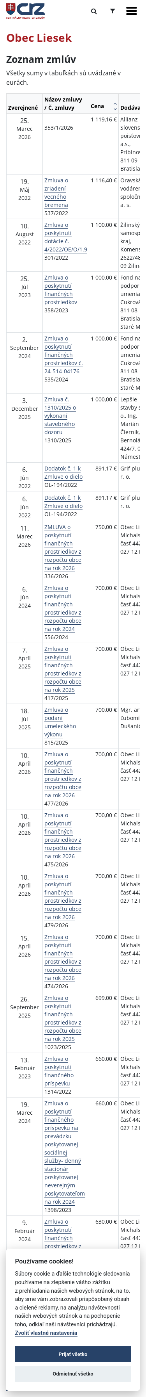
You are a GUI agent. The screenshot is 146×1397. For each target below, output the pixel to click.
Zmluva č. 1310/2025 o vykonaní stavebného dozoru (60, 416)
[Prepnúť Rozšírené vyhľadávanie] (112, 11)
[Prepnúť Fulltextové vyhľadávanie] (94, 11)
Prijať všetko (73, 1354)
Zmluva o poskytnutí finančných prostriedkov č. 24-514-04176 (63, 355)
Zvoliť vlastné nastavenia (46, 1333)
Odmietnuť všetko (73, 1374)
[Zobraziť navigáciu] (131, 11)
